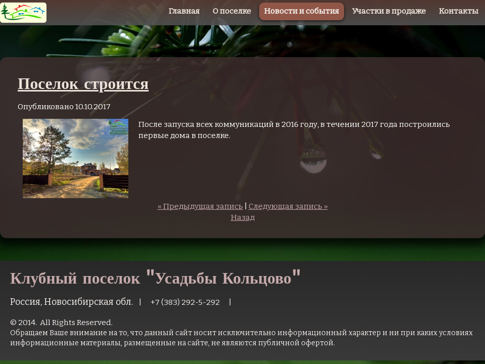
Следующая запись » (288, 206)
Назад (243, 217)
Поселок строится (83, 83)
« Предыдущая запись (200, 206)
